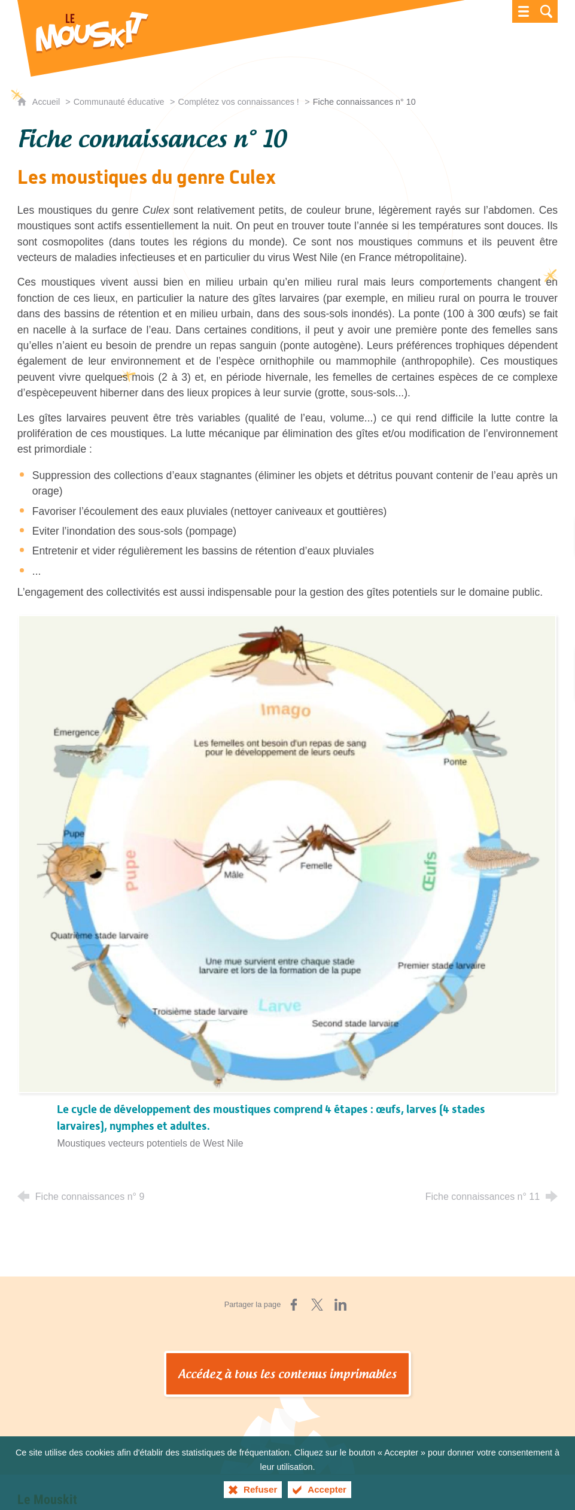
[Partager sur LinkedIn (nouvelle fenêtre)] (340, 1304)
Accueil (47, 102)
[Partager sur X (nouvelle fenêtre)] (317, 1304)
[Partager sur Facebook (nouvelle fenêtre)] (294, 1304)
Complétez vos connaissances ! (238, 102)
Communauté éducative (119, 102)
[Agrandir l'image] (287, 853)
